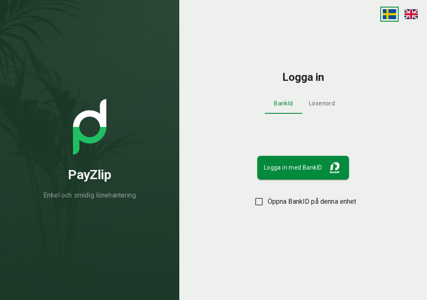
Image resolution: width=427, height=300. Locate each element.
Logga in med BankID (304, 167)
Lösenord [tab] (322, 103)
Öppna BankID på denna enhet (303, 201)
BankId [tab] (283, 103)
